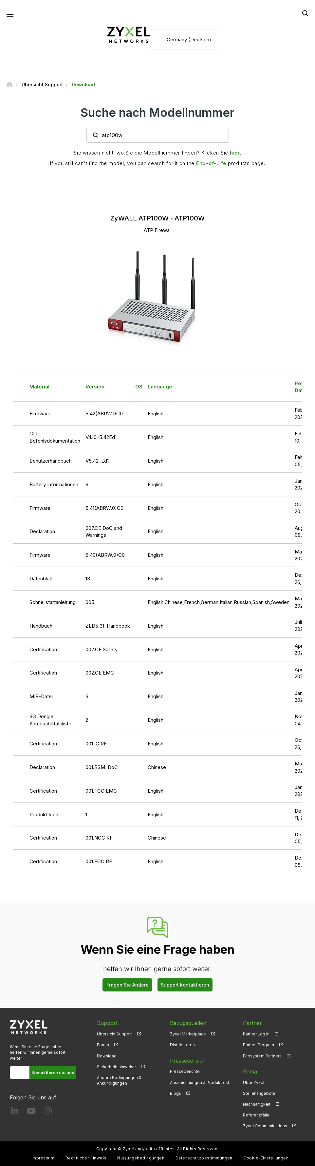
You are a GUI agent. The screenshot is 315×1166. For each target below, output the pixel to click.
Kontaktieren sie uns (52, 1072)
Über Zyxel (253, 1082)
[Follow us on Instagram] (48, 1112)
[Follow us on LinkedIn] (14, 1112)
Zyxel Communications (265, 1125)
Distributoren (182, 1044)
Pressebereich (188, 1060)
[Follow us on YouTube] (31, 1112)
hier (235, 153)
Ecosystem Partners (262, 1055)
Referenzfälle (256, 1115)
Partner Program (258, 1044)
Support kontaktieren (185, 985)
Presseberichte (185, 1071)
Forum (103, 1044)
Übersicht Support (114, 1033)
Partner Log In (256, 1033)
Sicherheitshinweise (116, 1066)
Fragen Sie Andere (127, 985)
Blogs (175, 1093)
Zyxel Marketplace (188, 1033)
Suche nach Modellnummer (157, 112)
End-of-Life (211, 163)
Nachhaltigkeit (256, 1104)
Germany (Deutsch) (189, 39)
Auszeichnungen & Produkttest (199, 1082)
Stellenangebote (259, 1093)
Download (107, 1055)
